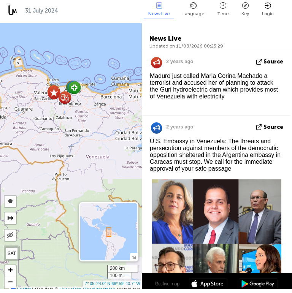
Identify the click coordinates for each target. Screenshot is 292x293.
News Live (159, 9)
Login (268, 9)
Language (193, 9)
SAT (12, 253)
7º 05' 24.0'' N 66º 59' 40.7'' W (112, 283)
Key (245, 9)
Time (223, 9)
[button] (74, 87)
